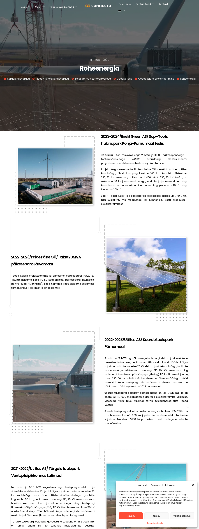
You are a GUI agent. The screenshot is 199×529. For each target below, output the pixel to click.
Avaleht (24, 7)
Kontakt (164, 4)
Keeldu (156, 516)
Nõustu (131, 516)
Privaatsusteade (155, 523)
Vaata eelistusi (182, 516)
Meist (39, 7)
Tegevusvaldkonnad (62, 7)
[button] (192, 485)
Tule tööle (124, 4)
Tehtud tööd (144, 4)
